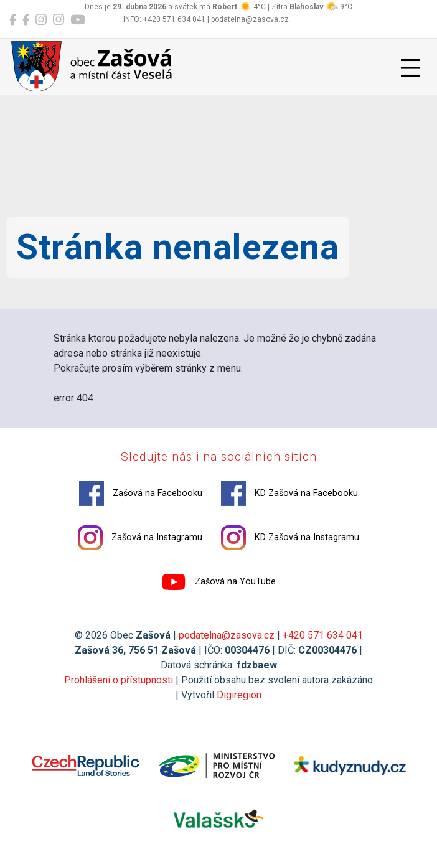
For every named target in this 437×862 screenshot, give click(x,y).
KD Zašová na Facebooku (289, 493)
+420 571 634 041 (323, 635)
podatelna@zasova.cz (227, 635)
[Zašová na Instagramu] (41, 19)
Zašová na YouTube (218, 581)
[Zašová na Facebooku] (12, 19)
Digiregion (239, 695)
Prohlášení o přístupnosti (118, 680)
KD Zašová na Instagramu (290, 537)
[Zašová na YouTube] (77, 19)
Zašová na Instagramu (140, 537)
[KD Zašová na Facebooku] (25, 19)
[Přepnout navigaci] (410, 68)
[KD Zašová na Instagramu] (58, 19)
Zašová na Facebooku (140, 493)
